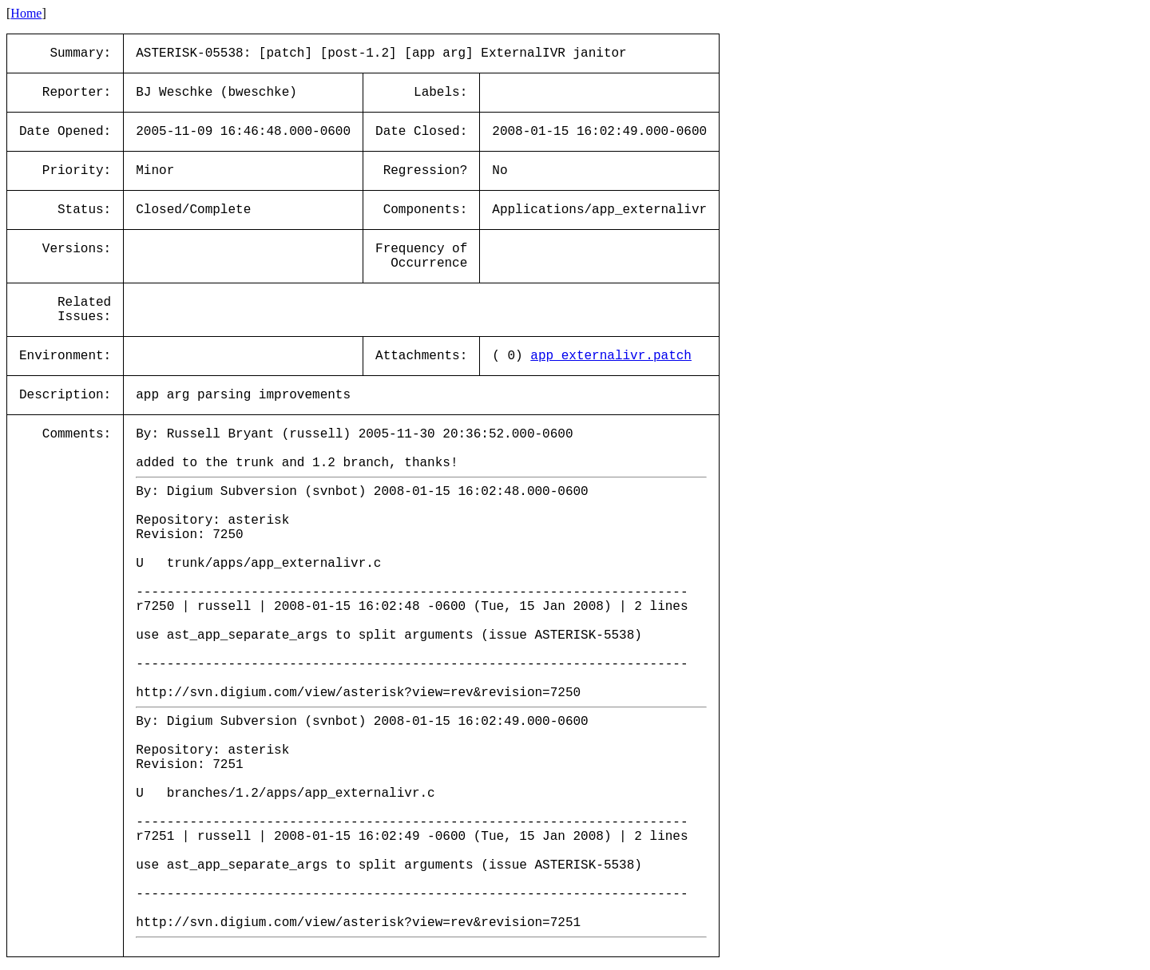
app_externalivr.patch (611, 356)
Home (26, 13)
